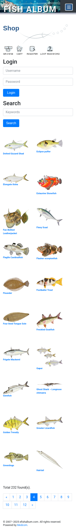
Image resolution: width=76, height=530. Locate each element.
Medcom (22, 525)
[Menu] (69, 7)
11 (16, 505)
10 (7, 505)
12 (25, 505)
